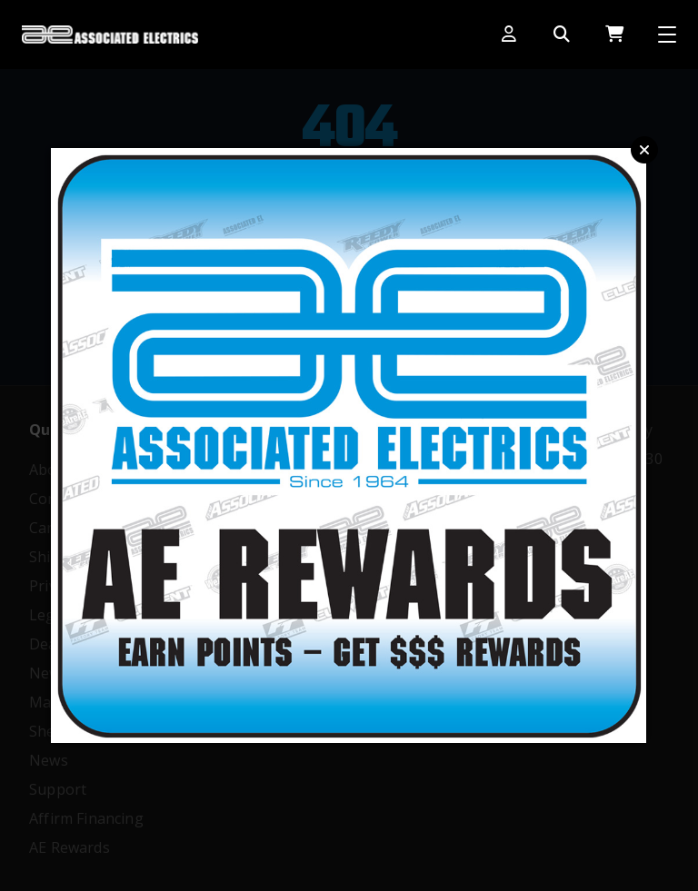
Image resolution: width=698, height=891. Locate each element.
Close (644, 149)
